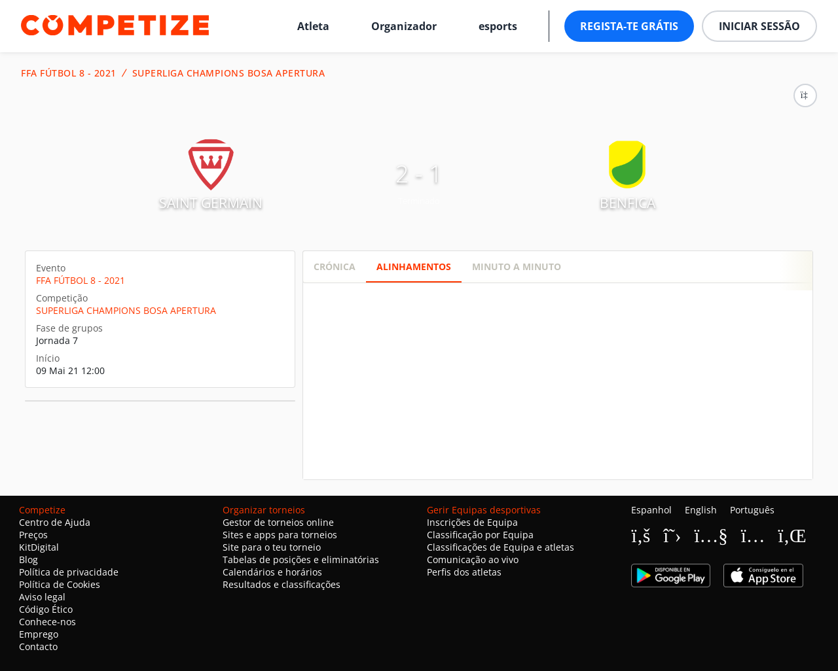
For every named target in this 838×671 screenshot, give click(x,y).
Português (752, 510)
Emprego (38, 634)
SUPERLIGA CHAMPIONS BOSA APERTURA (228, 73)
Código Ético (46, 609)
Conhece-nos (47, 621)
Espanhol (651, 510)
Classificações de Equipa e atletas (500, 547)
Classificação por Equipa (480, 534)
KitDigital (39, 547)
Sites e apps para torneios (280, 534)
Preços (33, 534)
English (701, 510)
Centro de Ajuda (54, 522)
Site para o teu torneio (272, 547)
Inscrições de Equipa (472, 522)
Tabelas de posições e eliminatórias (301, 559)
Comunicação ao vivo (473, 559)
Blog (28, 559)
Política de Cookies (59, 584)
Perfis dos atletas (464, 572)
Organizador (404, 26)
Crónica (334, 266)
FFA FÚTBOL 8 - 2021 (69, 73)
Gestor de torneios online (278, 522)
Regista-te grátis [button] (629, 26)
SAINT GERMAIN (211, 203)
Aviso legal (42, 597)
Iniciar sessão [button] (759, 26)
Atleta (313, 26)
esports (498, 26)
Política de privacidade (68, 572)
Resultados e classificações (281, 584)
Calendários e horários (272, 572)
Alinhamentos (413, 266)
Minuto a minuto (516, 266)
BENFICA (627, 203)
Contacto (38, 646)
